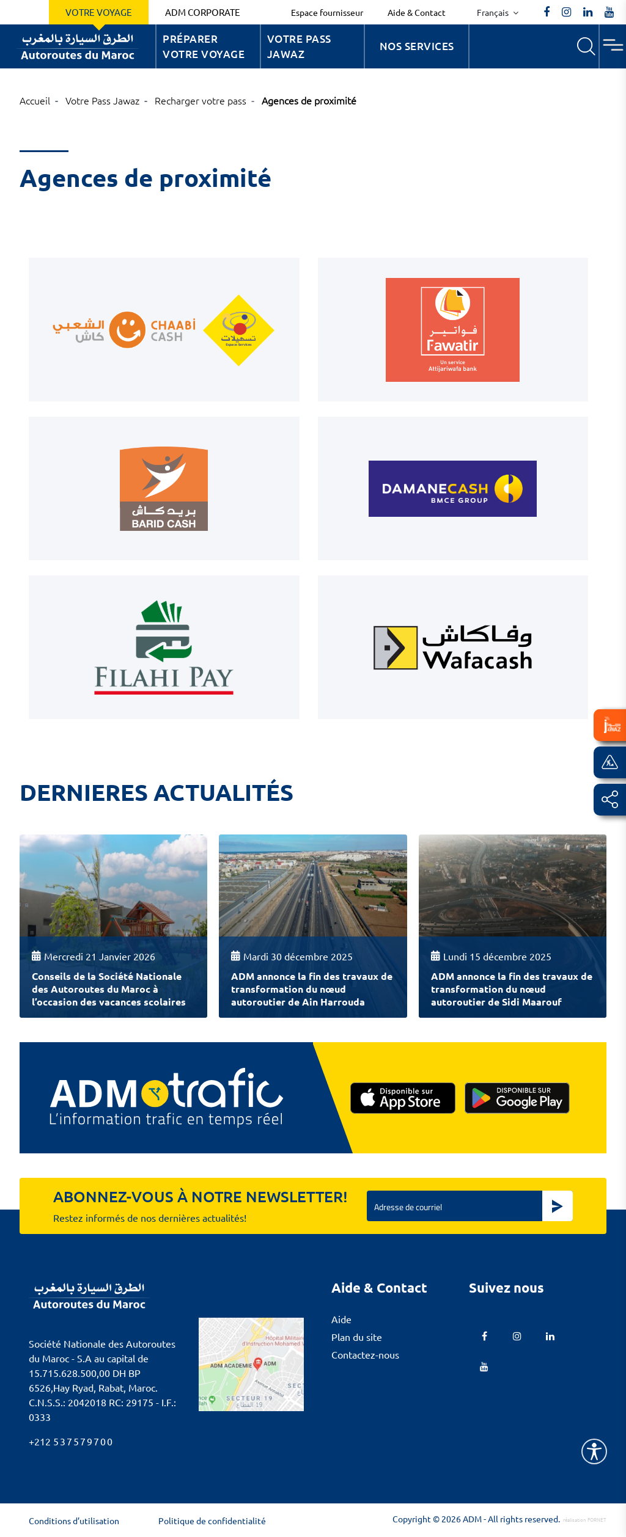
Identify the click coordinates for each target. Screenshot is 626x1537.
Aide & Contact (417, 12)
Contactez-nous (365, 1354)
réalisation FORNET (584, 1519)
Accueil (35, 100)
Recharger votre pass (200, 100)
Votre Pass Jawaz (299, 47)
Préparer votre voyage (204, 47)
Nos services (417, 46)
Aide (341, 1319)
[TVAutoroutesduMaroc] (609, 12)
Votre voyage (98, 12)
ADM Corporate (202, 12)
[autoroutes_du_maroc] (566, 12)
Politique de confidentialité (212, 1520)
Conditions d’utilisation (74, 1520)
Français (493, 12)
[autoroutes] (587, 12)
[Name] (594, 1451)
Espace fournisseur (327, 12)
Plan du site (356, 1337)
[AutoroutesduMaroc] (546, 12)
